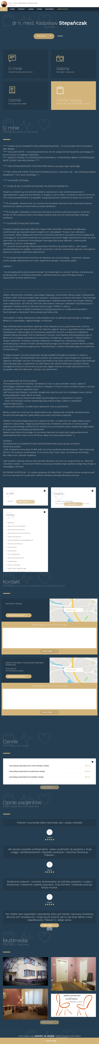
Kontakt (21, 9)
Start (4, 9)
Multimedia (49, 9)
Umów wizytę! (62, 9)
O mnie (12, 9)
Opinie (39, 9)
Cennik (30, 9)
